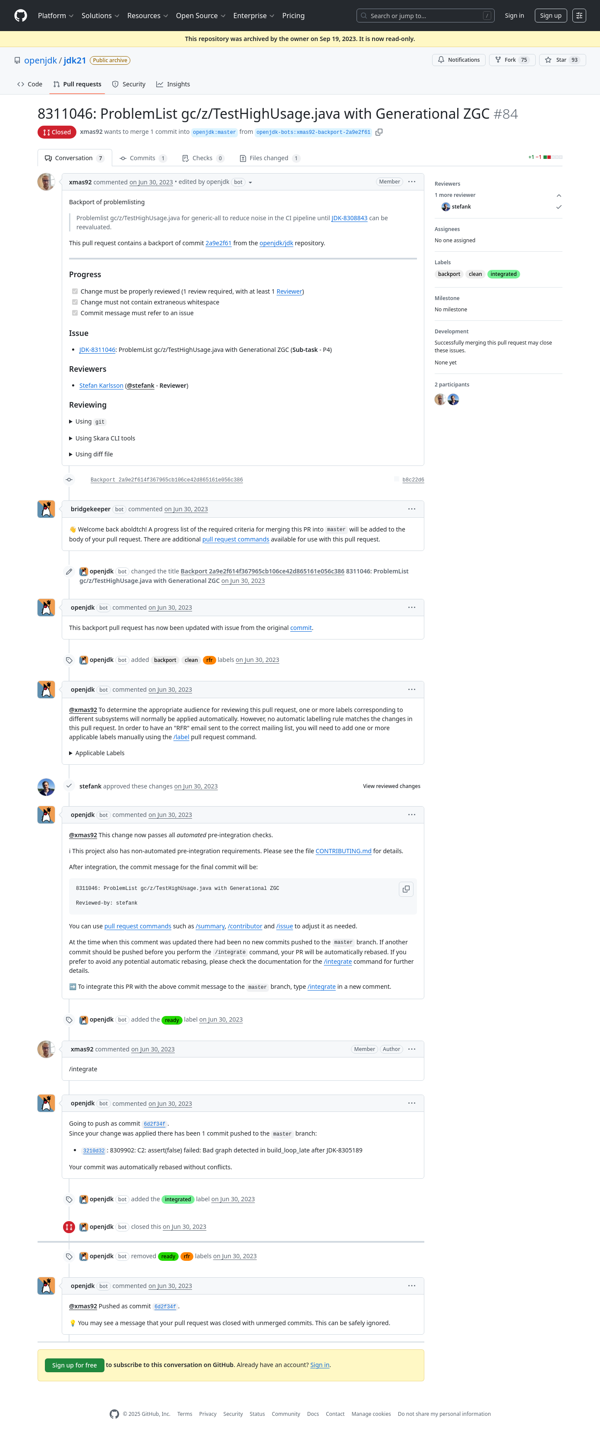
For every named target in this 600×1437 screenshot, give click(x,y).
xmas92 (91, 131)
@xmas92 (83, 710)
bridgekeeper (91, 509)
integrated (178, 1199)
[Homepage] (21, 16)
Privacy (208, 1414)
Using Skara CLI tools (105, 438)
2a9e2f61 (218, 243)
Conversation (75, 158)
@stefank (141, 385)
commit (301, 628)
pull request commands (235, 539)
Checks (203, 158)
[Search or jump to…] (425, 15)
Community (286, 1414)
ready (172, 1020)
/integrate (338, 961)
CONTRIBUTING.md (344, 851)
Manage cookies (371, 1414)
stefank (90, 786)
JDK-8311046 (97, 349)
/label (181, 737)
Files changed (270, 158)
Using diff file (94, 454)
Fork (512, 60)
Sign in (514, 15)
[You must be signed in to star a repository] (562, 60)
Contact (335, 1414)
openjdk (40, 60)
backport (165, 660)
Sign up (551, 15)
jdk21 (75, 60)
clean (191, 660)
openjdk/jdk (276, 243)
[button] (379, 131)
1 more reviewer (498, 195)
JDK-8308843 (349, 218)
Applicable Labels (100, 753)
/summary (210, 926)
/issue (284, 926)
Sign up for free (74, 1365)
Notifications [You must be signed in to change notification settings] (459, 59)
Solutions (101, 15)
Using (91, 421)
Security (233, 1414)
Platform (56, 15)
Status (257, 1414)
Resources (148, 15)
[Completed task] (75, 291)
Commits (143, 158)
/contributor (245, 926)
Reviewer (289, 291)
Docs (313, 1414)
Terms (185, 1414)
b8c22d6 (413, 480)
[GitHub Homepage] (114, 1414)
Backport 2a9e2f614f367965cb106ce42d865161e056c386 (167, 480)
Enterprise (254, 15)
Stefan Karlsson (101, 385)
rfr (209, 660)
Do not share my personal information (444, 1414)
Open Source (201, 15)
